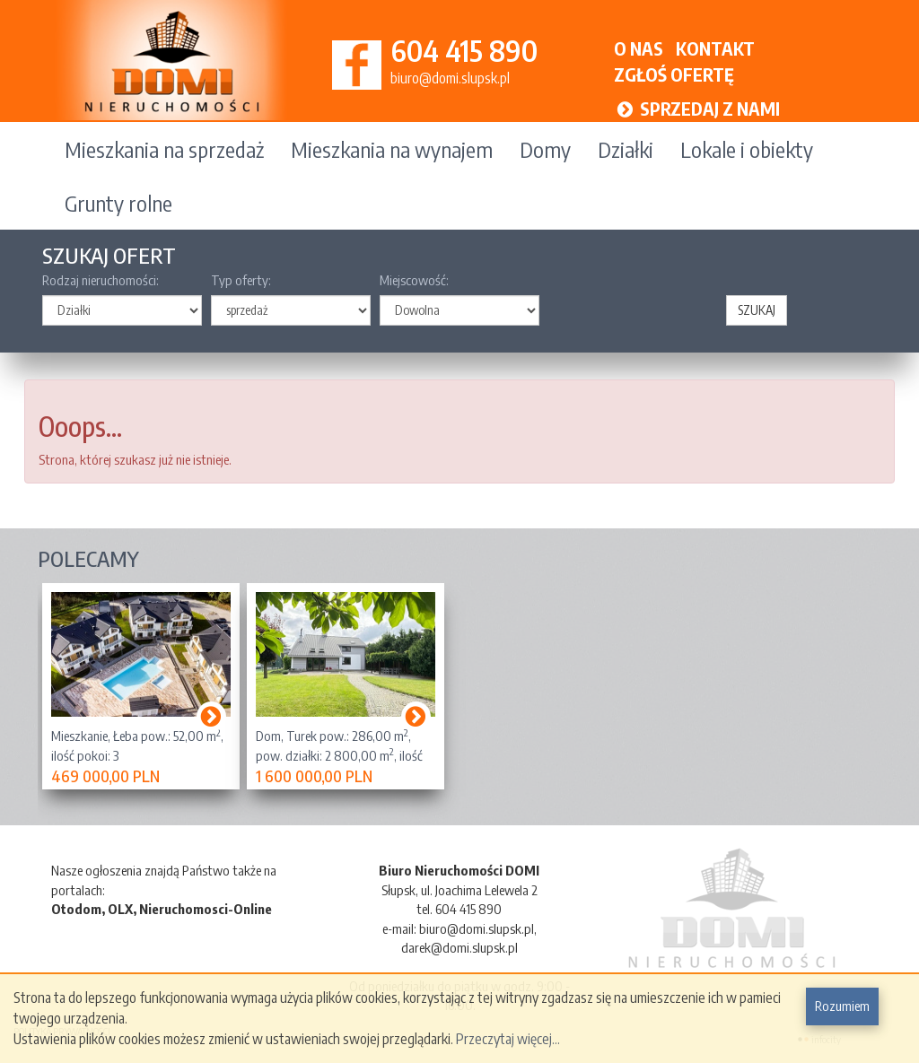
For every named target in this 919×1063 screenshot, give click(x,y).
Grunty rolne (118, 202)
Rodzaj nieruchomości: (100, 280)
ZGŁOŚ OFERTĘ (674, 74)
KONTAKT (715, 48)
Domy (545, 148)
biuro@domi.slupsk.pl (450, 78)
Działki (625, 148)
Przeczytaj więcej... (508, 1039)
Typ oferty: (241, 280)
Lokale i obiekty (746, 148)
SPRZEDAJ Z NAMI (697, 108)
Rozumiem (842, 1006)
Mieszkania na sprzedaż (164, 148)
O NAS (638, 48)
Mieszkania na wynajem (392, 148)
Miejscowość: (414, 280)
